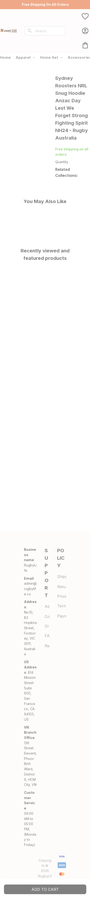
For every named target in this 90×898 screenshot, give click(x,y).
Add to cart (45, 889)
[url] (30, 589)
